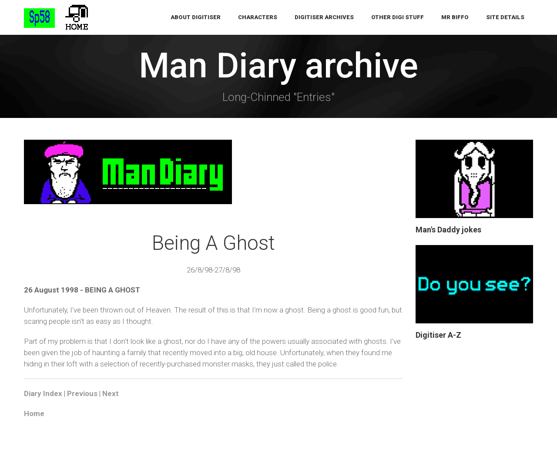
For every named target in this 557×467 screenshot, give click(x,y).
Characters (257, 17)
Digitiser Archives (324, 17)
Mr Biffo (455, 17)
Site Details (505, 17)
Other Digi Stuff (397, 17)
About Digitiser (196, 17)
